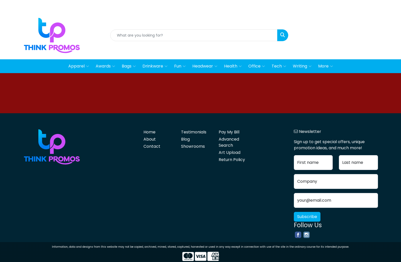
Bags (129, 66)
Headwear (204, 66)
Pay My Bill (229, 132)
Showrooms (193, 146)
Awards (105, 66)
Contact (375, 5)
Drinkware (155, 66)
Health (233, 66)
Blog (391, 5)
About (357, 5)
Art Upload (229, 152)
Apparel (78, 66)
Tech (279, 66)
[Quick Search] (193, 35)
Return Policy (232, 160)
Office (256, 66)
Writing (302, 66)
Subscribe (307, 217)
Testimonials (193, 132)
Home (342, 5)
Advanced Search (229, 142)
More (325, 66)
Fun (180, 66)
